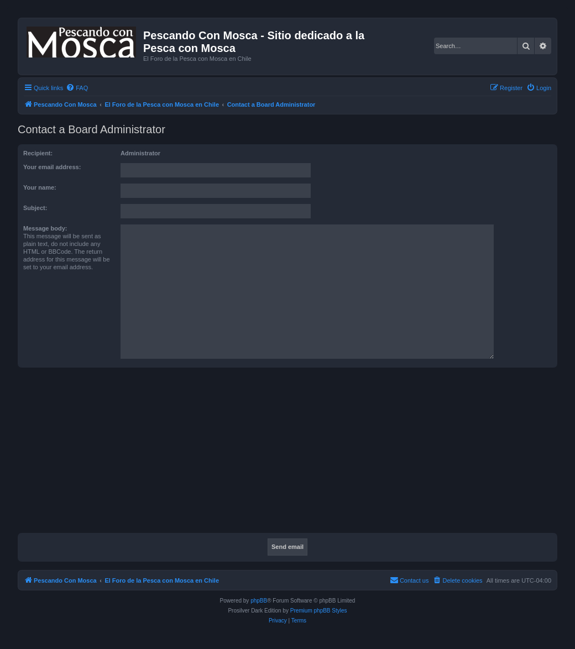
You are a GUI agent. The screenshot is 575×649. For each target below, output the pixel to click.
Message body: (45, 228)
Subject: (35, 208)
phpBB (258, 601)
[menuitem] (77, 88)
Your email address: (52, 167)
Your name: (39, 187)
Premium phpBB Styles (318, 611)
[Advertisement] (296, 453)
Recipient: (38, 153)
